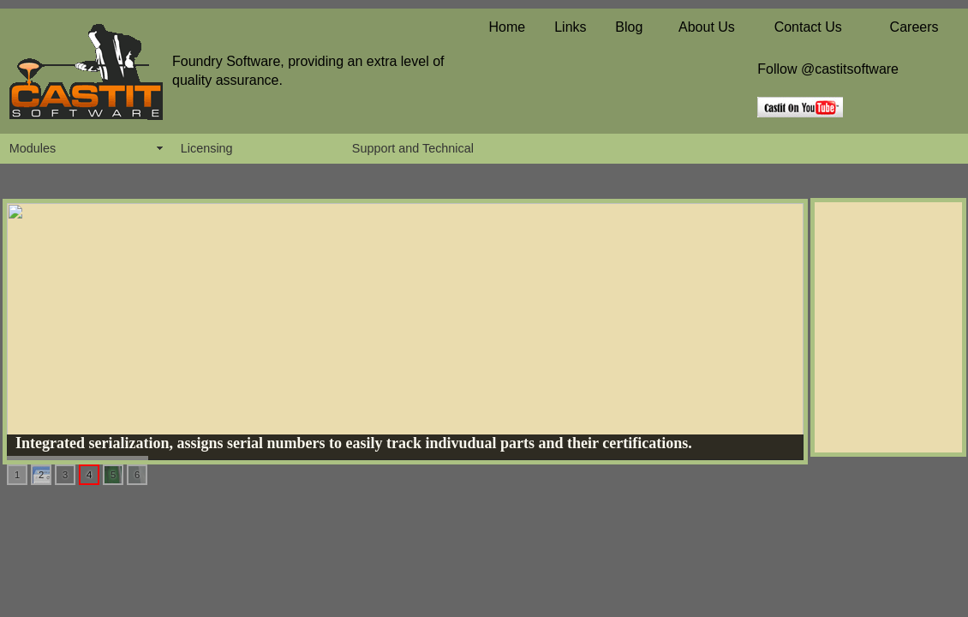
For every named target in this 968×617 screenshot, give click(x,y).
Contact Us (808, 27)
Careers (914, 27)
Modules (32, 148)
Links (570, 27)
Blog (628, 27)
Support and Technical (413, 148)
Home (506, 27)
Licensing (207, 148)
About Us (706, 27)
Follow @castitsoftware (828, 69)
